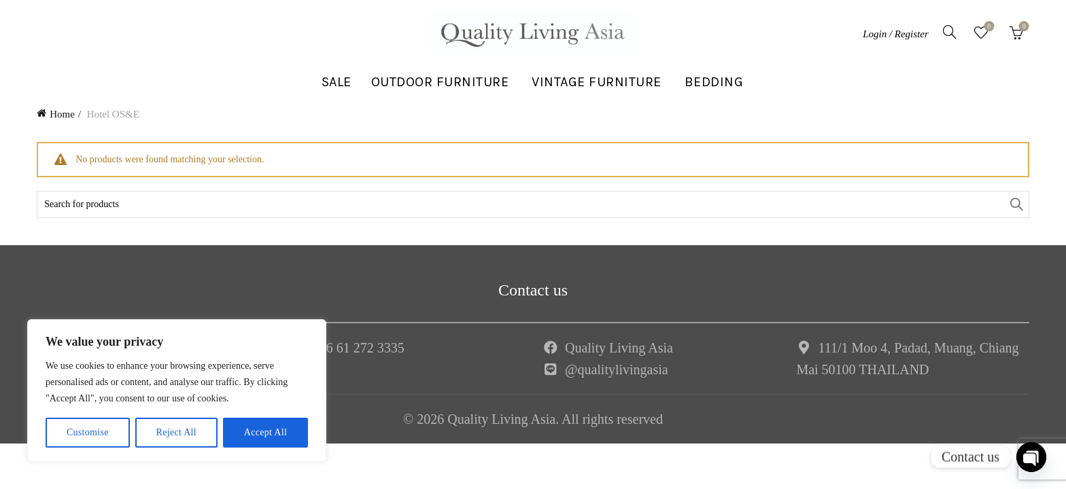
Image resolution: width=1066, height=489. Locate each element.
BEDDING (714, 82)
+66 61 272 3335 (358, 347)
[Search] (950, 32)
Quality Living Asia (619, 347)
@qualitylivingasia (616, 369)
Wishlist (987, 26)
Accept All (265, 432)
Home (62, 114)
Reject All (176, 432)
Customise (88, 432)
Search (1015, 204)
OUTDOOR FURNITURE (440, 82)
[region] (176, 390)
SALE (336, 82)
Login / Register (896, 34)
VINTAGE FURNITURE (596, 82)
